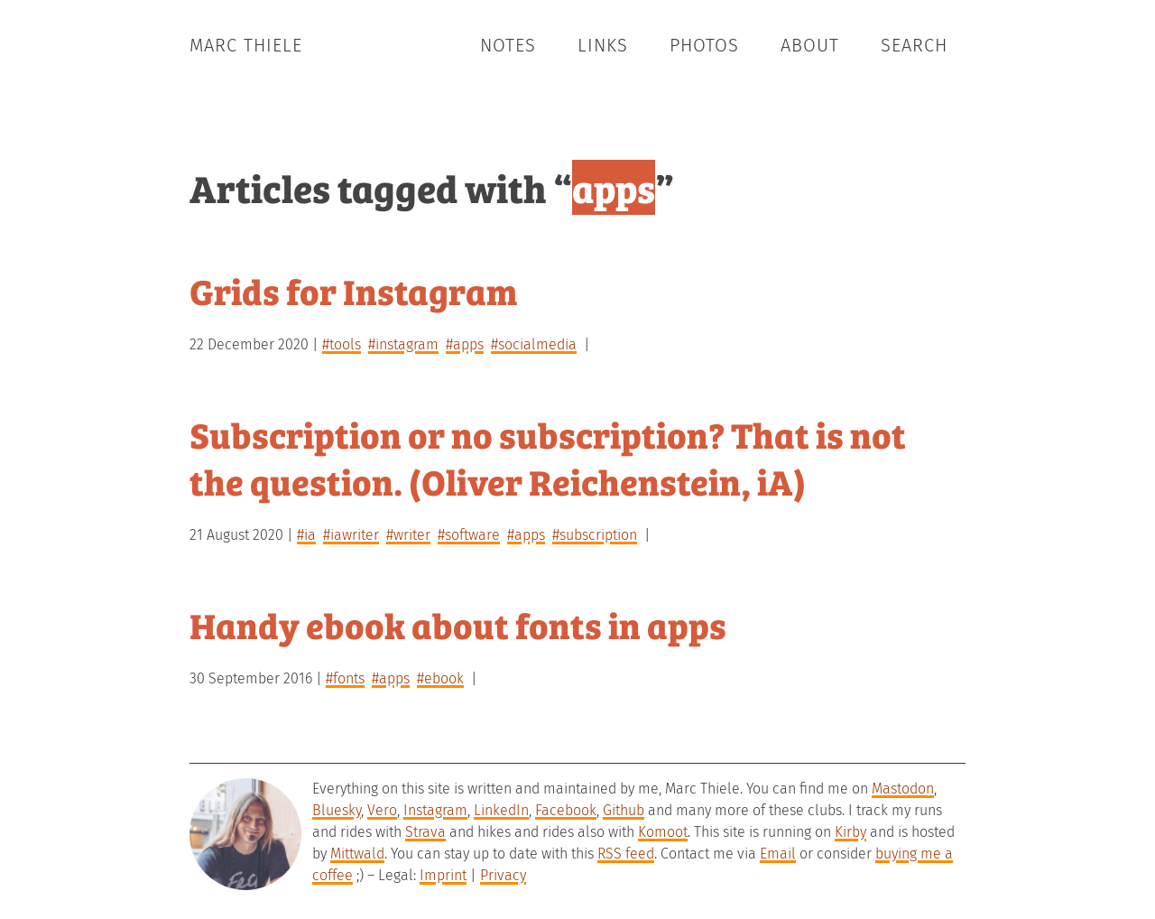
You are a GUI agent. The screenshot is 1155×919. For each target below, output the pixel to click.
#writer (408, 534)
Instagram (435, 810)
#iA (306, 534)
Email (778, 853)
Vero (382, 810)
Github (623, 810)
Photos (704, 45)
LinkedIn (501, 810)
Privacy (503, 875)
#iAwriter (351, 534)
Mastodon (903, 788)
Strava (425, 831)
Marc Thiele (245, 45)
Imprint (443, 875)
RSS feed (625, 853)
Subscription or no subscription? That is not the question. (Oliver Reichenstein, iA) (547, 457)
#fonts (345, 678)
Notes (508, 45)
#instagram (403, 344)
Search (914, 45)
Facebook (565, 810)
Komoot (663, 831)
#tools (341, 344)
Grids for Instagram (353, 290)
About (810, 45)
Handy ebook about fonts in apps (457, 624)
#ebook (440, 678)
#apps (465, 344)
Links (603, 45)
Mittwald (357, 853)
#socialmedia (534, 344)
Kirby (850, 831)
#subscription (594, 534)
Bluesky (336, 810)
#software (469, 534)
